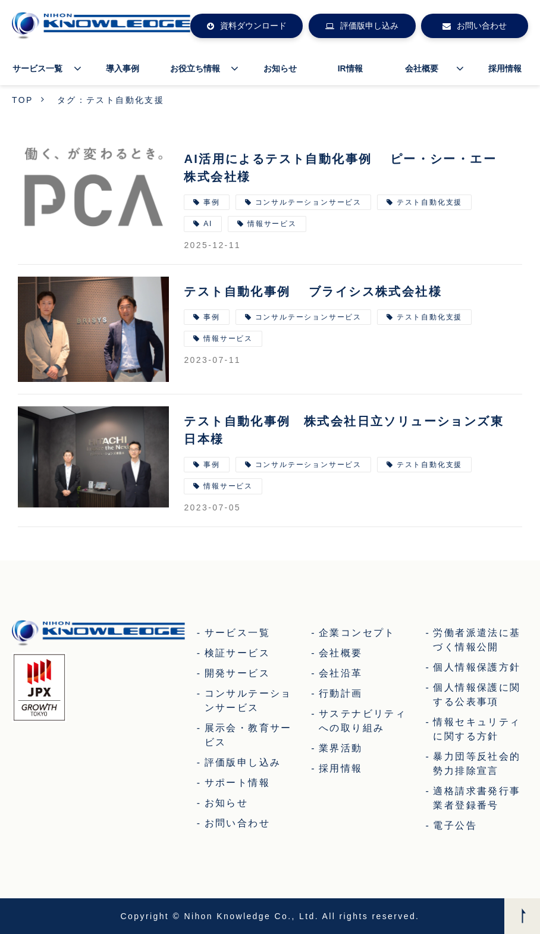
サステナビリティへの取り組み (362, 721)
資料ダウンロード (253, 25)
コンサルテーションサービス (308, 202)
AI (207, 224)
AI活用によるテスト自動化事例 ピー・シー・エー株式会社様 (340, 167)
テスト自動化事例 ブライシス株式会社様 (313, 291)
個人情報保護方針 (476, 667)
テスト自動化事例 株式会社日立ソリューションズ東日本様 (344, 430)
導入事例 (122, 68)
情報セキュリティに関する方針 (476, 729)
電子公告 (455, 825)
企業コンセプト (357, 633)
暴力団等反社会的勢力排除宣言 (476, 763)
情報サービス (272, 224)
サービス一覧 (37, 68)
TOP (22, 100)
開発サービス (237, 673)
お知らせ (280, 68)
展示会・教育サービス (248, 735)
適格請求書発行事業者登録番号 (476, 798)
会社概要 (421, 68)
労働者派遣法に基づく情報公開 (476, 640)
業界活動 (341, 748)
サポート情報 (237, 783)
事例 (211, 202)
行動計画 (341, 693)
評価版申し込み (369, 25)
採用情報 (505, 68)
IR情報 (350, 68)
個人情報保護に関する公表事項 (476, 694)
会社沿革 (341, 673)
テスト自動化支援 (429, 202)
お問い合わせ (482, 25)
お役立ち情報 (195, 68)
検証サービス (237, 653)
